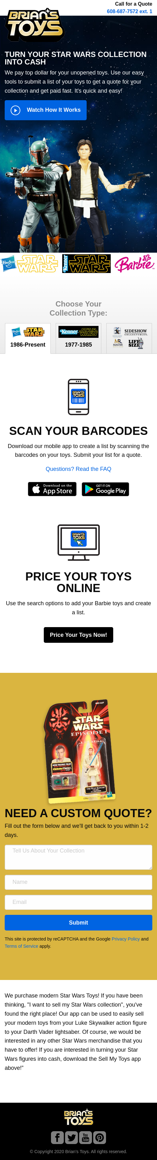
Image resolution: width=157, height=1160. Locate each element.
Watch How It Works (46, 110)
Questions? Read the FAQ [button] (78, 469)
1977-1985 (78, 337)
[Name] (78, 882)
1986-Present (28, 337)
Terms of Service (21, 946)
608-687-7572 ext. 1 (129, 11)
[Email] (78, 902)
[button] (78, 396)
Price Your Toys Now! (78, 635)
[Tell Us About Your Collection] (78, 857)
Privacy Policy (126, 938)
